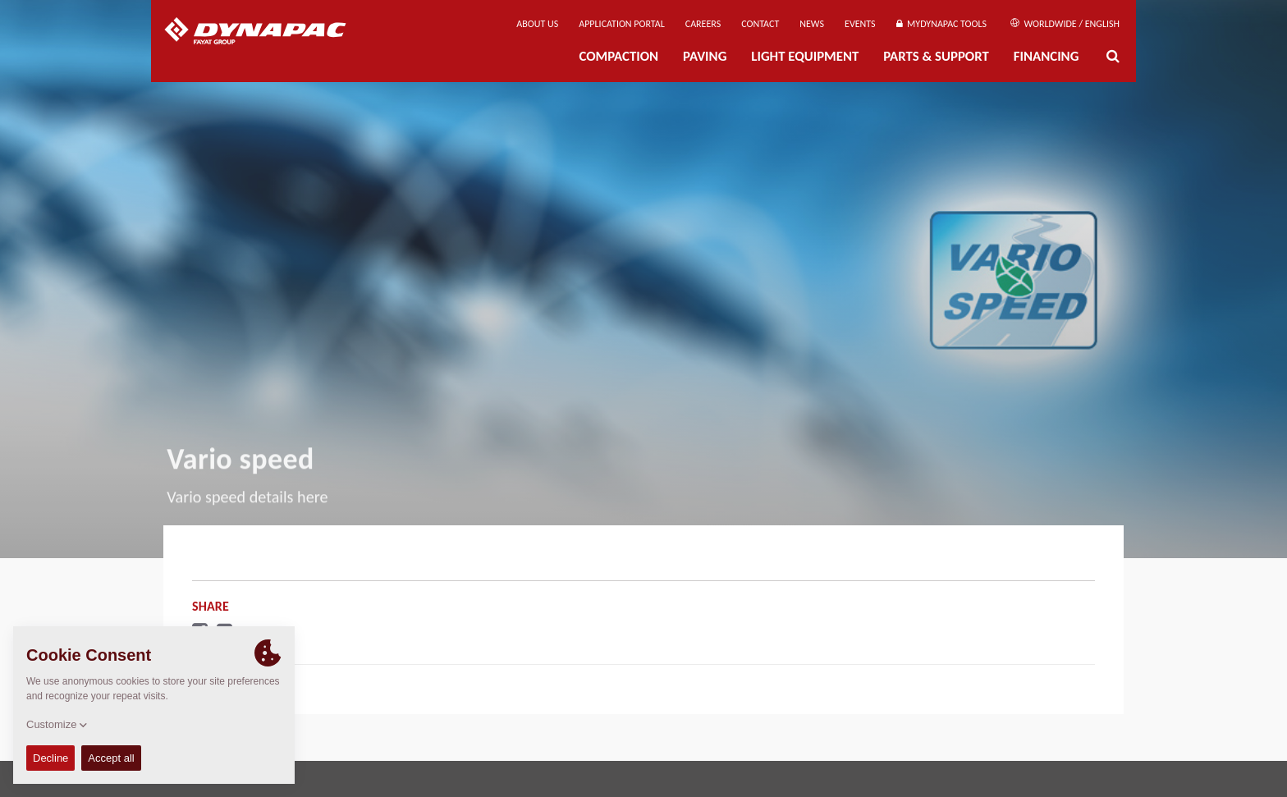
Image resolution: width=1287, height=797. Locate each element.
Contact (760, 24)
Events (860, 24)
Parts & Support (936, 56)
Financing (1046, 56)
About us (537, 24)
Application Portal (622, 24)
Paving (704, 56)
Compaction (618, 56)
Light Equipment (805, 56)
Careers (703, 24)
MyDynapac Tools (941, 24)
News (811, 24)
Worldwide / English (1065, 24)
